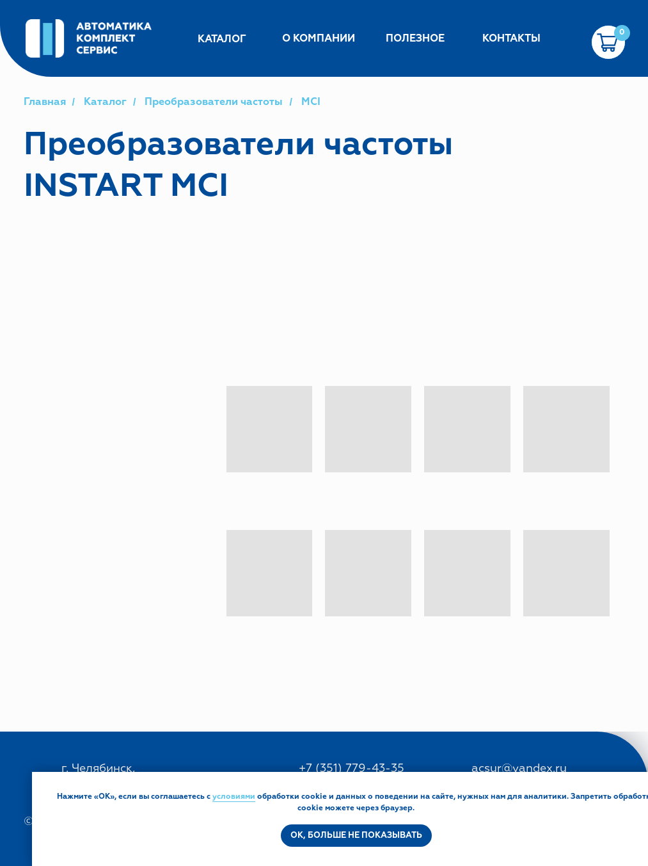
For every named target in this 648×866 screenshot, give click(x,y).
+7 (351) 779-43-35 (351, 768)
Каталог (105, 102)
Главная (45, 102)
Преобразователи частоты (214, 102)
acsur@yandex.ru (519, 768)
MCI (310, 102)
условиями (233, 796)
